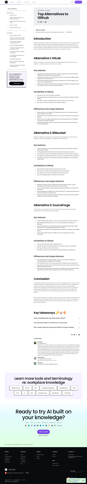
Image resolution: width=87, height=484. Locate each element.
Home (6, 444)
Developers (23, 460)
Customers (23, 456)
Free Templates (55, 465)
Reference (10, 444)
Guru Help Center (40, 454)
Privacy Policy (75, 481)
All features (7, 460)
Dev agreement (17, 480)
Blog (22, 463)
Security (38, 458)
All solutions (7, 462)
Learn (22, 454)
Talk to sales (78, 2)
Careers (54, 454)
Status (38, 456)
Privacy (23, 480)
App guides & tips (17, 444)
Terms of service (8, 480)
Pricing (34, 2)
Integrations (7, 458)
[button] (12, 2)
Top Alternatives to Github (27, 444)
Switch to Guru (55, 463)
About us (54, 456)
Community (23, 462)
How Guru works (8, 456)
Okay (83, 480)
